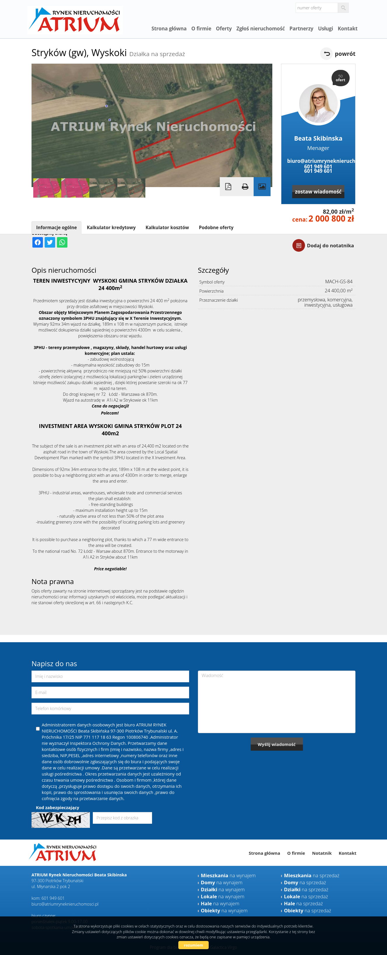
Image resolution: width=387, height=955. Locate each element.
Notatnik (322, 853)
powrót (345, 54)
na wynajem (228, 875)
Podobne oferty (216, 227)
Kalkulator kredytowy (111, 227)
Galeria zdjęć (262, 186)
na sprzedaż (311, 875)
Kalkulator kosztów (167, 227)
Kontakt (348, 28)
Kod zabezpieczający (57, 807)
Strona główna (169, 28)
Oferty (224, 28)
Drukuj (245, 186)
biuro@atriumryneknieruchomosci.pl (318, 161)
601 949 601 (318, 166)
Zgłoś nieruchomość (260, 28)
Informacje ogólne (56, 227)
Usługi (325, 28)
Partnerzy (301, 28)
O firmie (201, 28)
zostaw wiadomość (318, 191)
